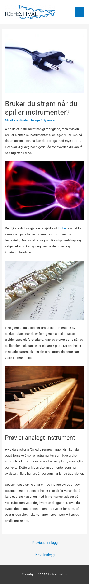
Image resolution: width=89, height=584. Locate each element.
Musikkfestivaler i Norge (22, 120)
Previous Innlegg (45, 542)
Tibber (62, 228)
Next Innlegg (45, 555)
